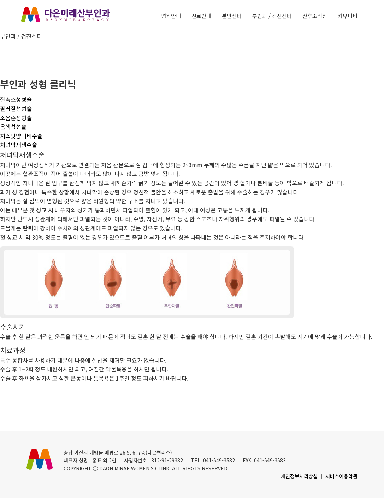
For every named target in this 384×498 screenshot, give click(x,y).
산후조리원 (314, 15)
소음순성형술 (16, 117)
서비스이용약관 (341, 476)
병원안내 (171, 15)
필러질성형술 (16, 108)
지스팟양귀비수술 (21, 135)
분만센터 (232, 15)
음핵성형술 (13, 126)
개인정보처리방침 (299, 476)
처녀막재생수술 (18, 144)
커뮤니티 (348, 15)
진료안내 (201, 15)
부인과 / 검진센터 (272, 15)
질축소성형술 (16, 99)
